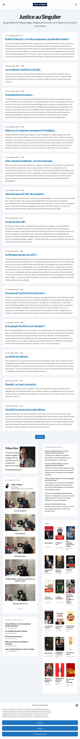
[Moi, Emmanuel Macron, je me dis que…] (70, 533)
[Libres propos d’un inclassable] (70, 670)
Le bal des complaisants (59, 597)
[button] (77, 705)
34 (23, 127)
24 (22, 353)
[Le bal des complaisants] (59, 586)
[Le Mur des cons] (59, 533)
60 (23, 91)
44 (23, 190)
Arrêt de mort (49, 653)
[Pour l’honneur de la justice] (70, 617)
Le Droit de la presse (70, 653)
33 (23, 157)
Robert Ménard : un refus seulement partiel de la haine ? (18, 625)
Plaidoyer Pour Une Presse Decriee (59, 680)
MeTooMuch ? (49, 543)
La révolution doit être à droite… (16, 631)
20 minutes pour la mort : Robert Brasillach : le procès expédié (70, 599)
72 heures (69, 570)
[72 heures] (70, 561)
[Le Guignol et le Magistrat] (59, 644)
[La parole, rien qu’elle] (49, 561)
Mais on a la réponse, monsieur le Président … (16, 643)
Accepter (40, 723)
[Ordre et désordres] (59, 561)
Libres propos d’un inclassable (70, 680)
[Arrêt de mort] (49, 644)
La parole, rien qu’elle (49, 570)
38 (23, 66)
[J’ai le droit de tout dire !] (49, 617)
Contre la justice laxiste (49, 598)
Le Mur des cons (58, 543)
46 (22, 251)
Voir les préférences (40, 734)
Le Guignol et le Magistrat (59, 653)
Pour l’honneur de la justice (70, 626)
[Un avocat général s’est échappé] (49, 669)
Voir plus (40, 437)
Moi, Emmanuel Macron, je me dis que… (70, 544)
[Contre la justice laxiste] (49, 587)
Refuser (40, 728)
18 (22, 289)
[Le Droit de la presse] (70, 644)
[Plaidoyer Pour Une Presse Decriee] (59, 670)
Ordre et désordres (58, 570)
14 (21, 381)
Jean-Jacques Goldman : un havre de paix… (20, 649)
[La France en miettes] (59, 617)
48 (22, 322)
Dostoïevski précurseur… (14, 636)
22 (22, 218)
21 (21, 406)
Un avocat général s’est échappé (48, 680)
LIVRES (47, 523)
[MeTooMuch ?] (49, 532)
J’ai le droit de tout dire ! (49, 627)
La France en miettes (58, 627)
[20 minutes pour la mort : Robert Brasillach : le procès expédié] (70, 586)
